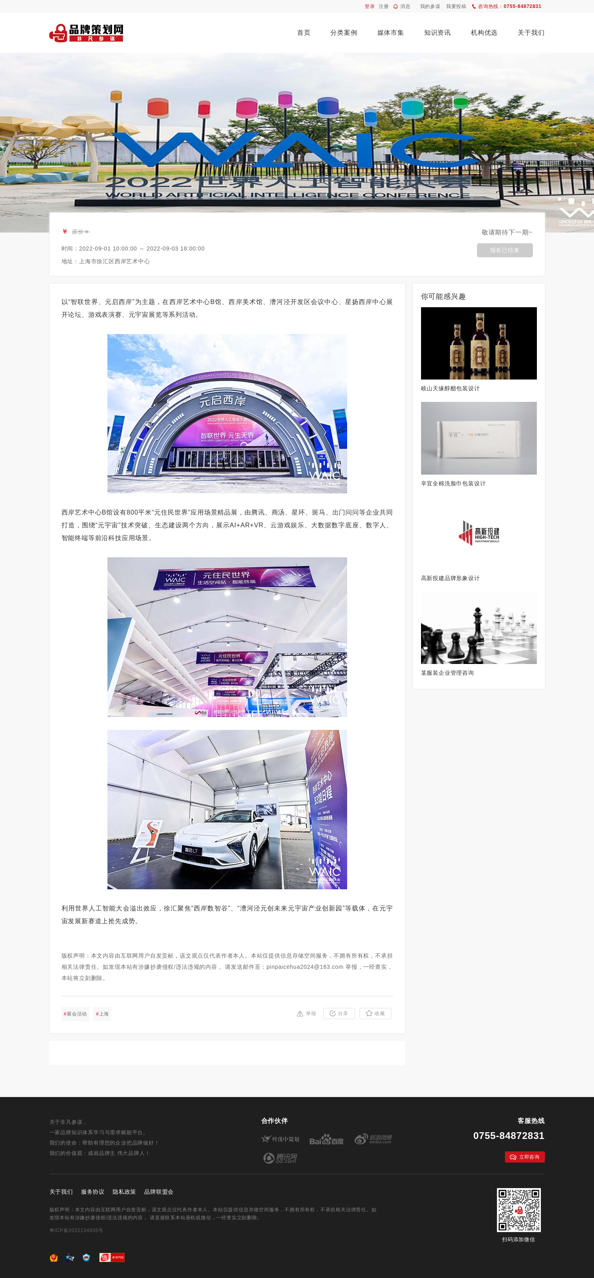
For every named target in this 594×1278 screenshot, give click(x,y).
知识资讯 (437, 32)
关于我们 (531, 32)
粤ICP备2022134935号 (77, 1230)
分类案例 (343, 32)
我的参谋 (430, 6)
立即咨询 (525, 1157)
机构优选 (484, 32)
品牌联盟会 (159, 1192)
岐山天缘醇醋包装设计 (450, 388)
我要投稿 (456, 6)
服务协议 (93, 1192)
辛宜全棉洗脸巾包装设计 (453, 483)
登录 (370, 6)
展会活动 (75, 1014)
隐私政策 (124, 1192)
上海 (102, 1014)
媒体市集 (390, 32)
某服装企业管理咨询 (447, 673)
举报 (306, 1014)
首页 (304, 32)
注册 (384, 6)
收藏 (375, 1013)
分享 (339, 1013)
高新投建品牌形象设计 (450, 578)
